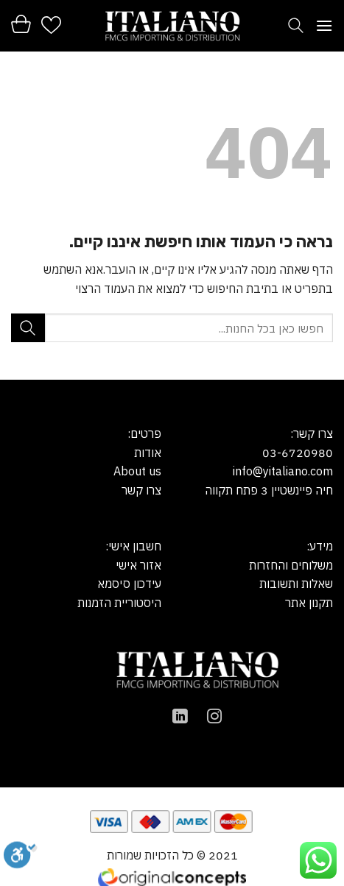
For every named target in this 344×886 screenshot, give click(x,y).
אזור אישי (138, 565)
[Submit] (28, 327)
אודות (147, 452)
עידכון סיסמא (129, 583)
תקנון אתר (309, 602)
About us (137, 471)
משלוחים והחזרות (291, 565)
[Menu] (324, 25)
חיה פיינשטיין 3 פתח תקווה (269, 490)
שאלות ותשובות (296, 583)
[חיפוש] (296, 25)
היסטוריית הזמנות (119, 602)
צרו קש (144, 490)
